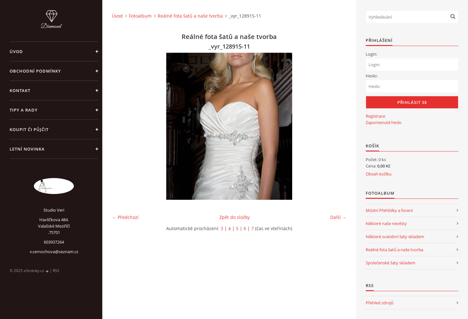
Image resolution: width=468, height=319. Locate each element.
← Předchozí (125, 217)
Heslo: (372, 76)
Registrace (375, 116)
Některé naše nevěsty (386, 223)
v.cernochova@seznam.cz (54, 251)
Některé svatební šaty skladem (395, 236)
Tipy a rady (24, 110)
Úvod (16, 51)
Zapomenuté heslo (384, 122)
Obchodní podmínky (35, 71)
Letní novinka (27, 149)
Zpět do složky (234, 217)
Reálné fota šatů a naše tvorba (190, 16)
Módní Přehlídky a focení (389, 210)
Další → (338, 217)
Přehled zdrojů (380, 303)
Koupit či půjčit (29, 129)
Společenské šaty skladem (390, 263)
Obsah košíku (379, 174)
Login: (371, 54)
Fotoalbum (140, 16)
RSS (56, 270)
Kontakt (20, 90)
